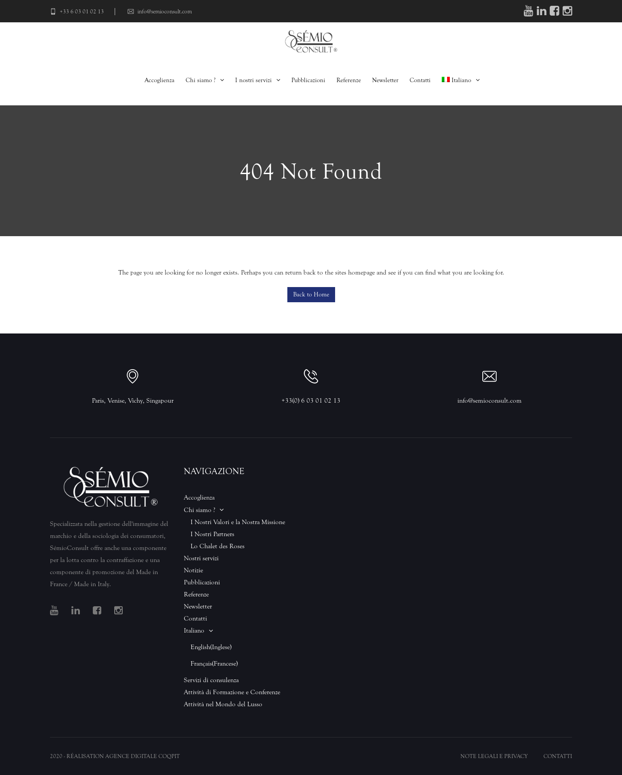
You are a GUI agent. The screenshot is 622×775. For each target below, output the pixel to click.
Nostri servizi (201, 558)
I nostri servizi (253, 80)
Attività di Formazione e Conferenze (232, 692)
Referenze (348, 80)
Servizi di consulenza (211, 680)
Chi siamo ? (201, 80)
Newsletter (385, 80)
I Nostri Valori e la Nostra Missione (238, 522)
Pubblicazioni (308, 80)
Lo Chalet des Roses (218, 546)
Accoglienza (159, 80)
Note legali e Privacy (494, 756)
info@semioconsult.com (160, 11)
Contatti (420, 80)
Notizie (193, 570)
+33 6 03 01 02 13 (77, 11)
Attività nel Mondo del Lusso (223, 704)
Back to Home (311, 294)
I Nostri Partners (212, 534)
